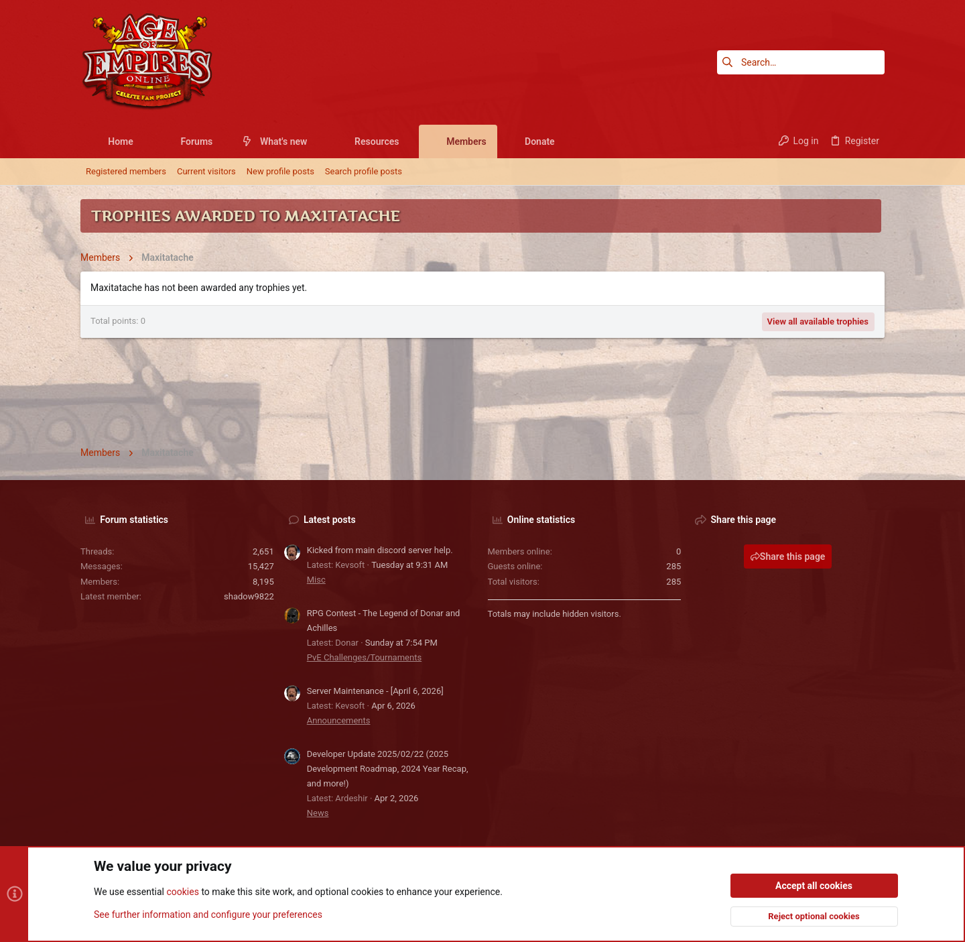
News (318, 813)
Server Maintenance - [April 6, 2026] (375, 691)
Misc (316, 580)
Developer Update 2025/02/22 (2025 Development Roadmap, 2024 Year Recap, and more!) (387, 768)
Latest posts (330, 519)
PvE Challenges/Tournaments (364, 657)
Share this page (788, 556)
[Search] (801, 62)
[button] (144, 141)
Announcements (339, 720)
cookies (182, 892)
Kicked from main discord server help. (380, 550)
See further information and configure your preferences (208, 914)
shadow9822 (249, 596)
